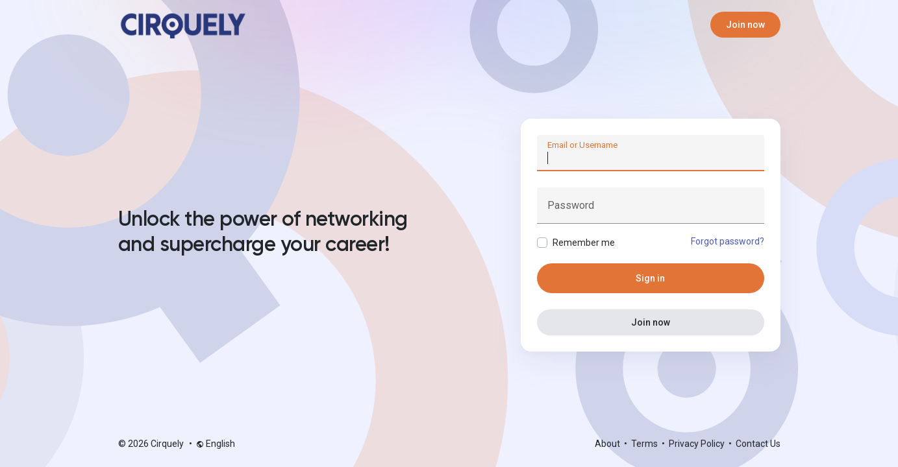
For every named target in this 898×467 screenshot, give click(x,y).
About (608, 443)
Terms (645, 443)
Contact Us (758, 443)
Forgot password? (727, 241)
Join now (745, 24)
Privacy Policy (698, 443)
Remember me (584, 242)
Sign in (650, 278)
